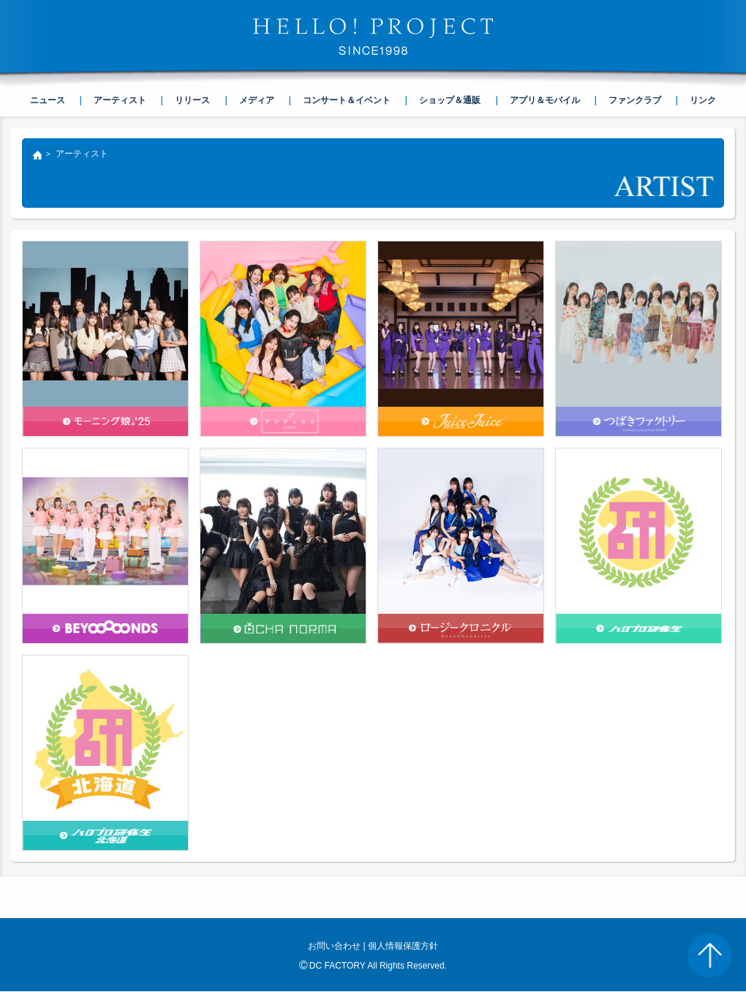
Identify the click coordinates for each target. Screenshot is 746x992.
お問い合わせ (334, 946)
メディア (256, 100)
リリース (192, 100)
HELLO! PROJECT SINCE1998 (373, 37)
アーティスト (120, 100)
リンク (703, 100)
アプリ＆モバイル (545, 100)
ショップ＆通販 (450, 100)
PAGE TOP (709, 955)
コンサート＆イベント (347, 100)
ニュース (47, 100)
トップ (36, 156)
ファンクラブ (635, 100)
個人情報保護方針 (403, 946)
